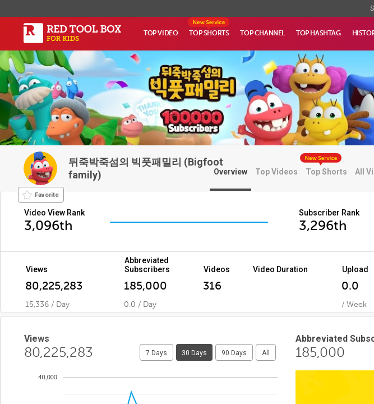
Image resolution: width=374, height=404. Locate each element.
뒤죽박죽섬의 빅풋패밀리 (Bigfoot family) (145, 168)
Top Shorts (326, 171)
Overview (230, 171)
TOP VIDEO (161, 33)
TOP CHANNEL (262, 33)
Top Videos (276, 171)
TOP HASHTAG (318, 33)
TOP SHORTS (209, 33)
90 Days (234, 353)
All (266, 353)
